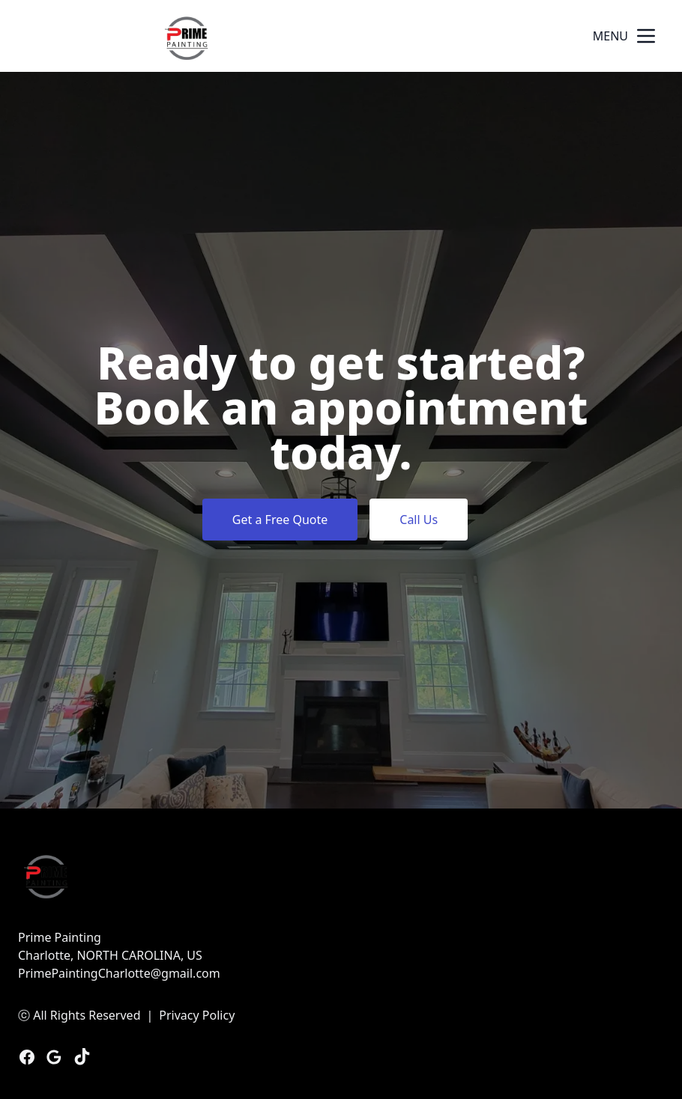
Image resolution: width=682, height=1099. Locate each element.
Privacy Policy (197, 1015)
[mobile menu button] (646, 36)
